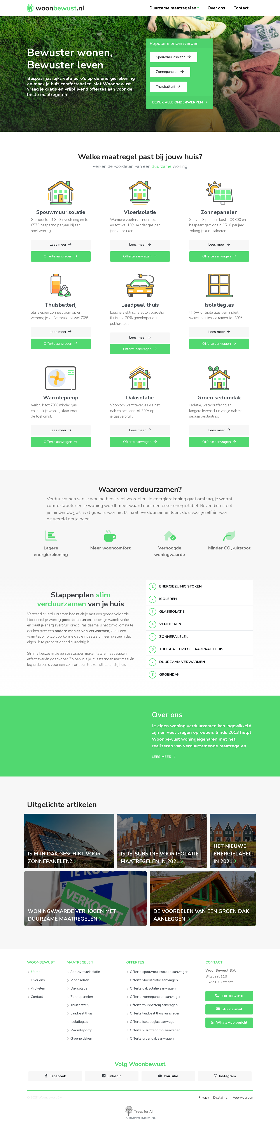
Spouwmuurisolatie (83, 971)
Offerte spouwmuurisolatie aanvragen (157, 971)
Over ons (216, 8)
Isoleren (168, 598)
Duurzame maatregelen (172, 8)
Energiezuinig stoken (180, 586)
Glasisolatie (172, 611)
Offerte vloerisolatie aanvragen (152, 980)
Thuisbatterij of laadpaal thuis (191, 649)
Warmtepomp (79, 1030)
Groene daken (79, 1038)
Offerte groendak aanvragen (150, 1038)
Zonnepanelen (173, 636)
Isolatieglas (77, 1021)
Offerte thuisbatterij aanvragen (152, 1005)
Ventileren (170, 624)
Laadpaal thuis (80, 1013)
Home (33, 971)
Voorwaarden (243, 1097)
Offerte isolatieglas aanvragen (151, 1021)
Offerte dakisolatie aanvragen (151, 988)
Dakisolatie (77, 988)
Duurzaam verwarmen (182, 661)
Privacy (204, 1097)
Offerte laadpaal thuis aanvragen (153, 1013)
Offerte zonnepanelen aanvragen (153, 996)
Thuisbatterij (78, 1005)
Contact (241, 8)
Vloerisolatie (78, 980)
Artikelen (36, 988)
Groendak (169, 674)
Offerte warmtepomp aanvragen (153, 1030)
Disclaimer (221, 1097)
